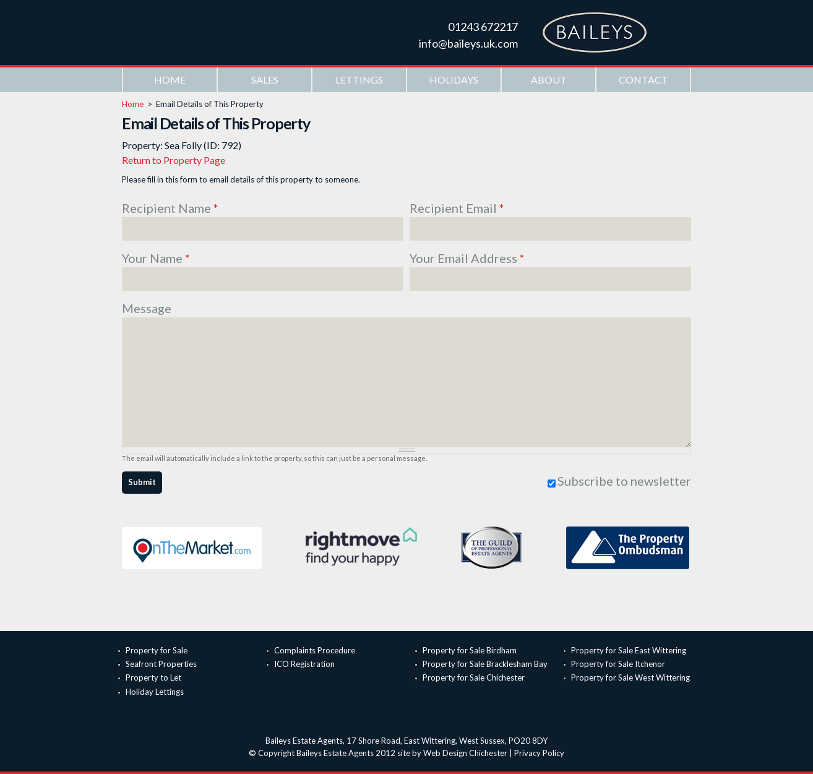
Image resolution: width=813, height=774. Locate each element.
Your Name (156, 258)
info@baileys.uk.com (468, 43)
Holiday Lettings (155, 692)
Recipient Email (457, 207)
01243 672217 (483, 26)
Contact (643, 79)
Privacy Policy (539, 753)
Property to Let (153, 677)
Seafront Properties (161, 664)
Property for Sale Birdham (470, 650)
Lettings (359, 79)
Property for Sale (156, 650)
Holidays (453, 79)
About (549, 79)
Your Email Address (467, 258)
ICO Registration (304, 664)
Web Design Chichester (465, 753)
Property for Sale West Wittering (630, 677)
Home (170, 79)
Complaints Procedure (314, 650)
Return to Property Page (173, 160)
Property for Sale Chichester (474, 677)
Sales (264, 79)
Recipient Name (170, 207)
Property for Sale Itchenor (618, 664)
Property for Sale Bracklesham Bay (485, 664)
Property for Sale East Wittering (628, 650)
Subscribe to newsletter (624, 480)
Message (146, 308)
